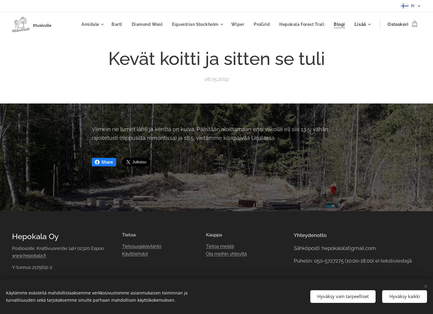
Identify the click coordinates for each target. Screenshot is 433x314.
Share (104, 162)
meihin (221, 254)
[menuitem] (88, 24)
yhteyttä (238, 254)
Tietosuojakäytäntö (141, 246)
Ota (210, 254)
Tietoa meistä (220, 246)
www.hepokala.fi (29, 255)
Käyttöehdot (135, 254)
